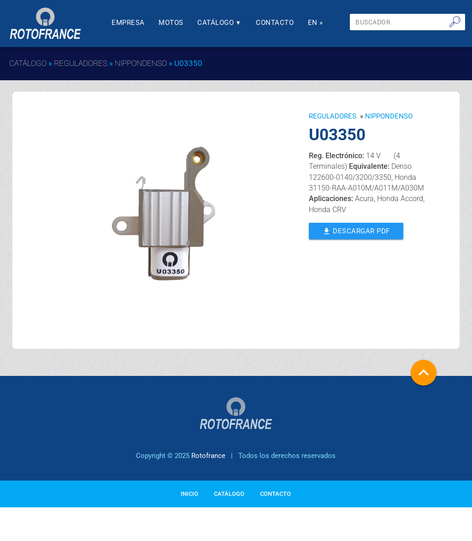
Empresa (128, 23)
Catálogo (219, 23)
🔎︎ (455, 21)
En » (315, 23)
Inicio (189, 493)
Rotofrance (208, 456)
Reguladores (80, 63)
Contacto (275, 23)
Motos (171, 23)
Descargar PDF (356, 230)
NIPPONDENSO (141, 63)
